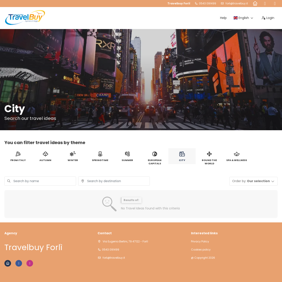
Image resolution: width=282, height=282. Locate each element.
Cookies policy (201, 249)
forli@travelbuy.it (236, 3)
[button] (253, 181)
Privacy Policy (200, 241)
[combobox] (114, 181)
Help (223, 18)
